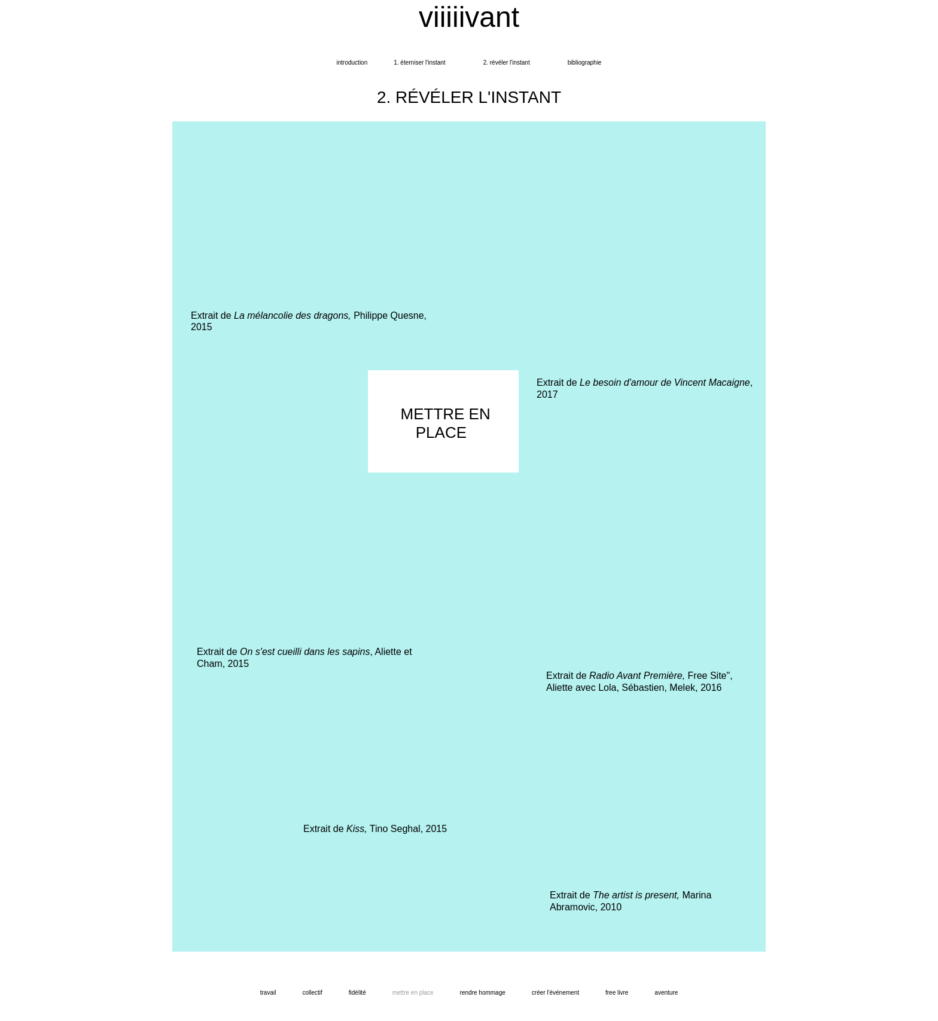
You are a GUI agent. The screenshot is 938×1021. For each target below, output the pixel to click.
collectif (312, 992)
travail (268, 992)
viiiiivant (469, 17)
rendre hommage (482, 992)
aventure (666, 992)
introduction (352, 62)
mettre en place (413, 992)
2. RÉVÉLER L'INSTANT (469, 97)
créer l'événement (555, 992)
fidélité (357, 992)
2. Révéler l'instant (506, 62)
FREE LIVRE (616, 992)
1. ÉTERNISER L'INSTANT (419, 62)
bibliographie (585, 62)
